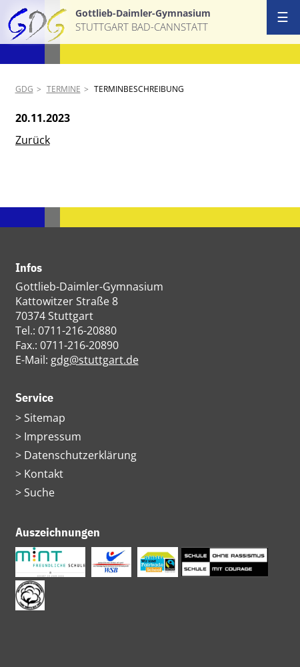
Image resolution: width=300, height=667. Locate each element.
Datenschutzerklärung (80, 455)
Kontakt (43, 473)
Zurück (32, 140)
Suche (39, 492)
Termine (64, 89)
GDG (24, 89)
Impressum (52, 436)
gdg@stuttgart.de (95, 359)
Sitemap (44, 417)
